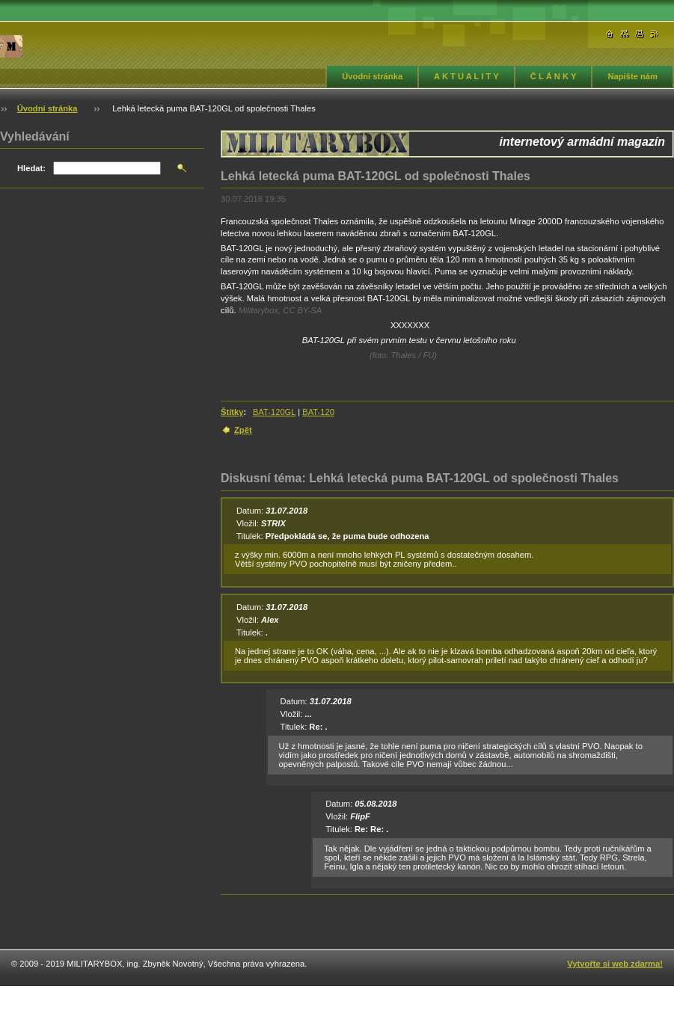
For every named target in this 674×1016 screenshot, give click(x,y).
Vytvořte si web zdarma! (615, 963)
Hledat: (31, 168)
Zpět (243, 429)
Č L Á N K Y (553, 76)
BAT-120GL (274, 411)
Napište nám (632, 76)
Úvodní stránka (372, 76)
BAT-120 (318, 411)
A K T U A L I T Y (466, 76)
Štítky (232, 411)
